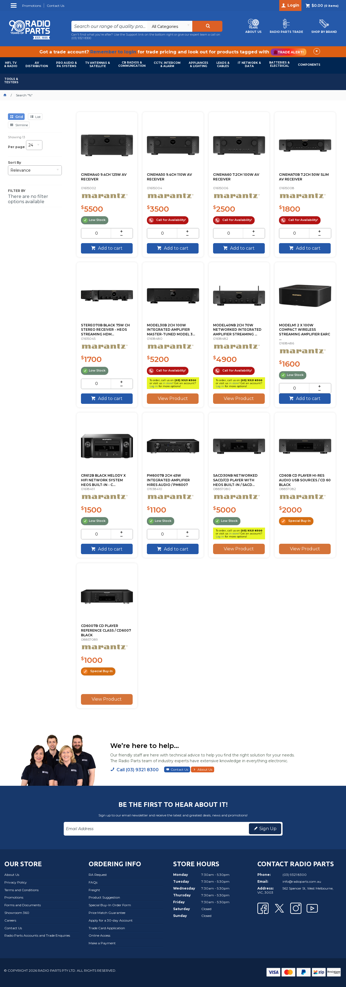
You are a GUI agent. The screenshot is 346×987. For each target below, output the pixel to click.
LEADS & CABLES (222, 64)
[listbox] (169, 26)
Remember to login (113, 51)
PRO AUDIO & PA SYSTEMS (66, 64)
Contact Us (179, 769)
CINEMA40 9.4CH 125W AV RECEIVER (104, 176)
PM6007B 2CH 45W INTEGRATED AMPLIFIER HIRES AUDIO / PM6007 (168, 480)
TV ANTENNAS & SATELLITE (97, 64)
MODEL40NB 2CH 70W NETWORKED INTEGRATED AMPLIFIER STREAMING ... (237, 329)
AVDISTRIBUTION (36, 64)
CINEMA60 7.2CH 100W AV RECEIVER (236, 176)
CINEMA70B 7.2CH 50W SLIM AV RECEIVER (304, 176)
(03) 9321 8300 (81, 38)
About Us (204, 769)
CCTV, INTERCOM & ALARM (167, 64)
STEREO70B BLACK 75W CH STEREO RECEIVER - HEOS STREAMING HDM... (105, 329)
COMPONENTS (309, 65)
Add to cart (110, 248)
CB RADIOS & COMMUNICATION (132, 64)
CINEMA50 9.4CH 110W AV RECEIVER (169, 176)
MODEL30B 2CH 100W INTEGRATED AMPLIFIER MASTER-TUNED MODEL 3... (171, 329)
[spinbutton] (96, 233)
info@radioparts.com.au (302, 881)
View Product (173, 398)
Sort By (14, 163)
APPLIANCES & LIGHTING (198, 64)
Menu (14, 7)
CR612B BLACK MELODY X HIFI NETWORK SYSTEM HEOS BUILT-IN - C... (103, 480)
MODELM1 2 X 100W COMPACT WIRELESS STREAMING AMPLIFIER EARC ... (304, 332)
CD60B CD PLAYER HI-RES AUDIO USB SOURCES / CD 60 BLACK (305, 480)
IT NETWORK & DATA (249, 64)
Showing (16, 137)
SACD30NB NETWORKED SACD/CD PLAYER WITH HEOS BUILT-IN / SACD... (235, 480)
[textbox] (109, 26)
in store (168, 383)
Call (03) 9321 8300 (138, 769)
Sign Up (268, 828)
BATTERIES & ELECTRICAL (279, 64)
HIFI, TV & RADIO (10, 64)
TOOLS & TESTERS (11, 80)
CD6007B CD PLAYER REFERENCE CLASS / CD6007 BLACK (106, 630)
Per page (16, 147)
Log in (154, 386)
